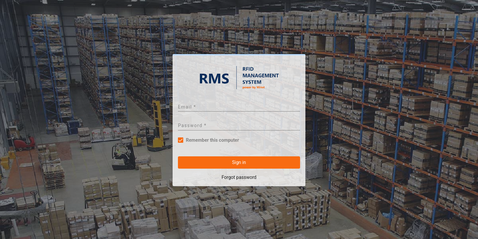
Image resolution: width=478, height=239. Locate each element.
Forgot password (238, 177)
